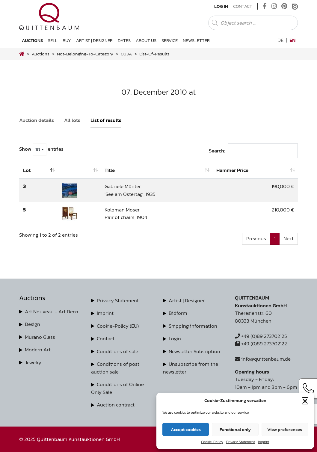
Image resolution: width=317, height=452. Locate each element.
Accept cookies (186, 429)
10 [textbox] (37, 149)
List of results (105, 120)
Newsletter (196, 40)
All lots (72, 120)
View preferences (284, 429)
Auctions (32, 40)
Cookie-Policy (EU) (118, 326)
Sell (53, 40)
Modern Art (38, 349)
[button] (305, 400)
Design (32, 324)
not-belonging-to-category (85, 53)
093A (126, 53)
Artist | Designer (94, 40)
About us (146, 40)
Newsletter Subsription (194, 351)
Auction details (36, 120)
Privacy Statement (240, 442)
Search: (253, 150)
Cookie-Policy (212, 442)
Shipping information (193, 326)
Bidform (178, 313)
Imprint (263, 442)
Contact (242, 6)
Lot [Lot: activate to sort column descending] (27, 170)
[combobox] (39, 149)
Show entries (41, 149)
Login (175, 338)
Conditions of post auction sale (115, 368)
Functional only (235, 429)
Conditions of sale (117, 351)
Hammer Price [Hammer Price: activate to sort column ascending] (232, 170)
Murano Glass (40, 337)
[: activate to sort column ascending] (79, 171)
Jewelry (33, 362)
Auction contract (116, 405)
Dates (124, 40)
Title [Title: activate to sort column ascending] (110, 170)
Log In (221, 6)
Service (169, 40)
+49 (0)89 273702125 (261, 336)
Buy (67, 40)
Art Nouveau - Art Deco (51, 311)
